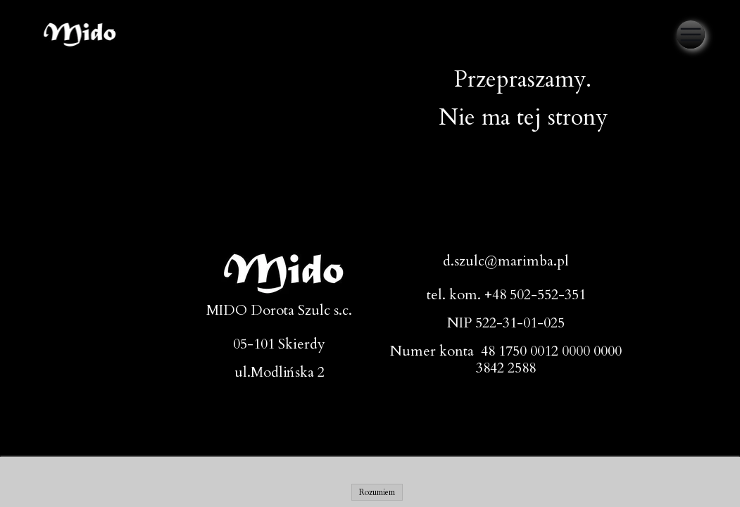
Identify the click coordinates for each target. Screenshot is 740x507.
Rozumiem (377, 492)
